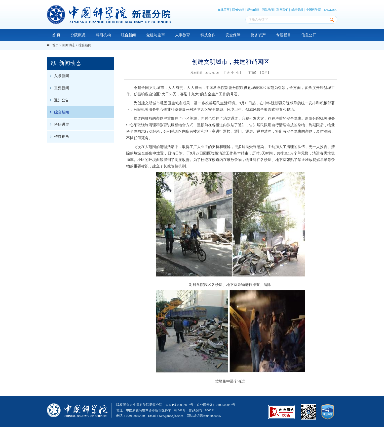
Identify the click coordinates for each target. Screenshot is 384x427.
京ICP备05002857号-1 (180, 405)
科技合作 (207, 35)
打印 (252, 73)
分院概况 (78, 35)
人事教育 (182, 35)
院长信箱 (238, 9)
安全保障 (233, 35)
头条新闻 (58, 76)
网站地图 (268, 9)
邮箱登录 (297, 9)
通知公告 (58, 100)
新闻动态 (68, 45)
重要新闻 (58, 88)
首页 (55, 45)
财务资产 (258, 35)
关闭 (265, 73)
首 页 (56, 35)
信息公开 (308, 35)
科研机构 (103, 35)
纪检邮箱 (253, 9)
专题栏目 (283, 35)
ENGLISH (330, 9)
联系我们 (282, 9)
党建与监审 (155, 35)
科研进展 (58, 124)
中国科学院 (313, 9)
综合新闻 (128, 35)
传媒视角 (58, 137)
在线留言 (224, 9)
